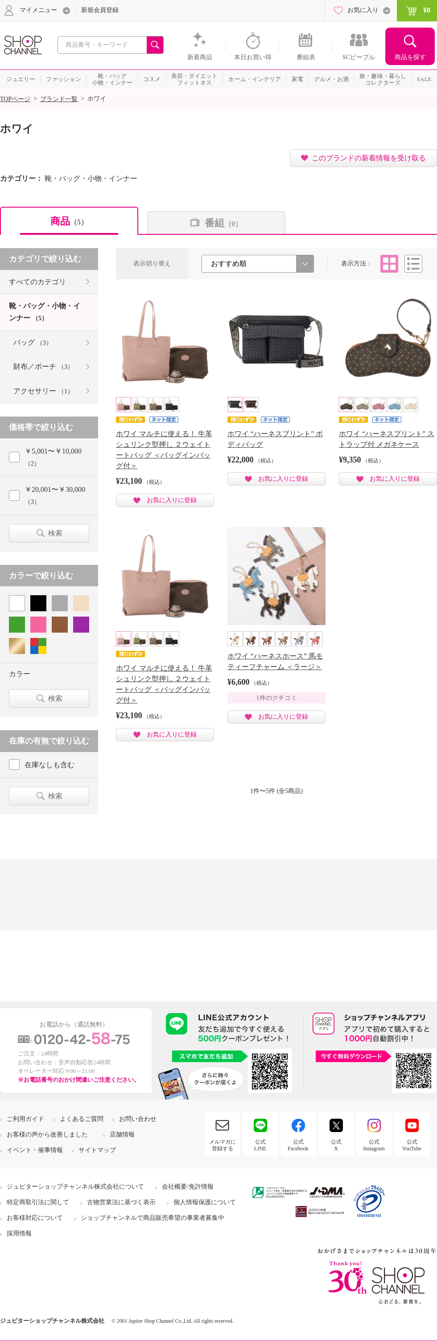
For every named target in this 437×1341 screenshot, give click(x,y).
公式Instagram (374, 1145)
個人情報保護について (204, 1202)
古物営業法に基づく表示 (121, 1202)
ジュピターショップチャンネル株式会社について (75, 1186)
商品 (69, 221)
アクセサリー (43, 391)
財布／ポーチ (43, 366)
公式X (336, 1145)
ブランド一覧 (59, 99)
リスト (413, 264)
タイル (389, 264)
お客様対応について (35, 1217)
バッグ (32, 342)
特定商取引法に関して (38, 1202)
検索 (55, 533)
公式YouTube (412, 1145)
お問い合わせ (138, 1119)
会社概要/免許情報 (188, 1186)
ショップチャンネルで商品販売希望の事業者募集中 (152, 1217)
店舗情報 (122, 1134)
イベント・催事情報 (35, 1150)
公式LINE (260, 1145)
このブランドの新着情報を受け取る (369, 158)
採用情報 (19, 1233)
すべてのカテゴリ (37, 282)
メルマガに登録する (222, 1145)
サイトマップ (97, 1150)
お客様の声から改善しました (47, 1134)
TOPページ (15, 99)
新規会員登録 (100, 10)
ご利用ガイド (25, 1119)
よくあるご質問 (81, 1119)
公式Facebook (298, 1145)
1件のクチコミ (276, 698)
